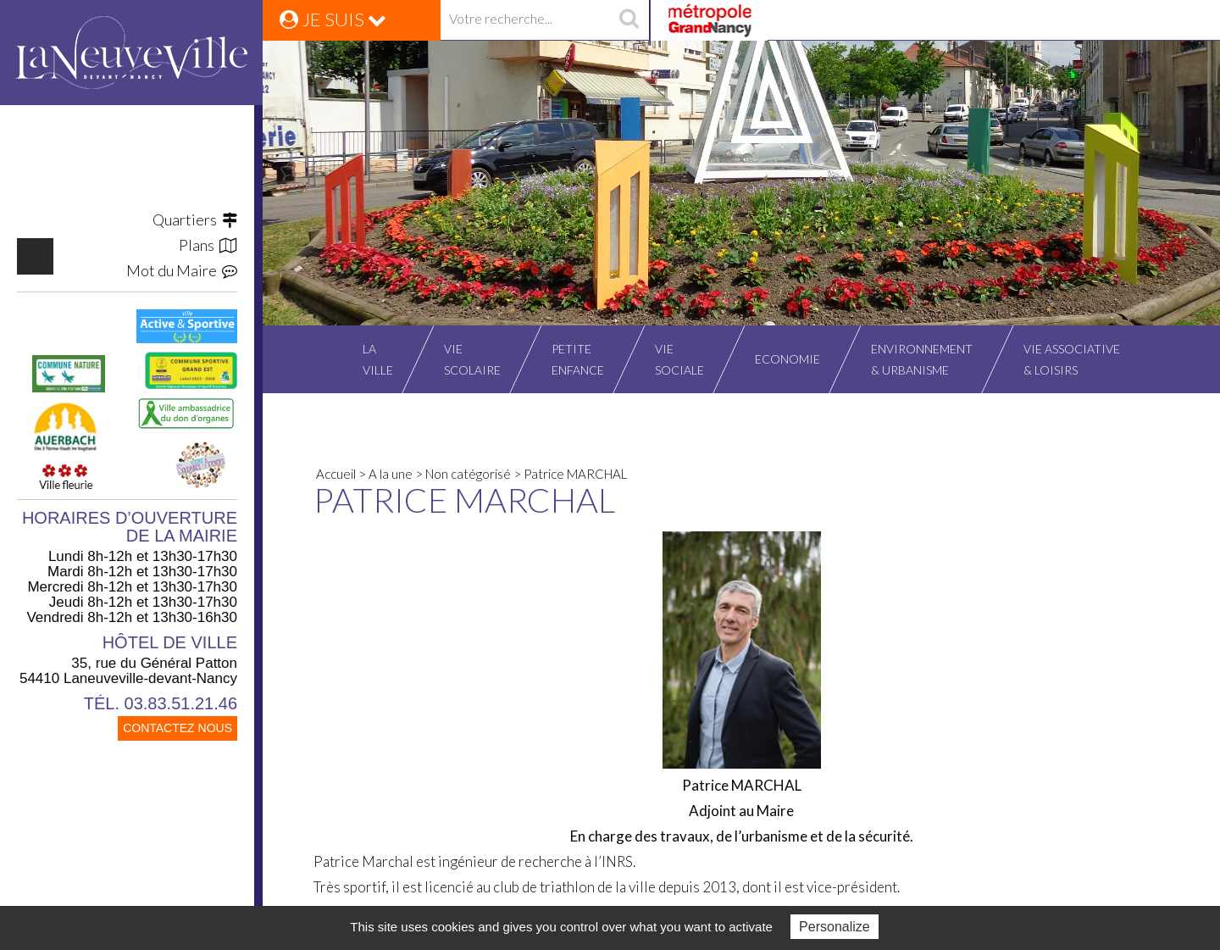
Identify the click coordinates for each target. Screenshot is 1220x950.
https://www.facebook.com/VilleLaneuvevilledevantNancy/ (35, 256)
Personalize (834, 926)
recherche (628, 20)
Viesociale (679, 359)
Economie (787, 359)
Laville (378, 359)
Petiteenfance (578, 359)
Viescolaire (472, 359)
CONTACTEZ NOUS (177, 728)
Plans (208, 245)
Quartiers (194, 219)
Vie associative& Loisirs (1071, 359)
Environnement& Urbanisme (922, 359)
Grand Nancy (709, 20)
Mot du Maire (181, 270)
